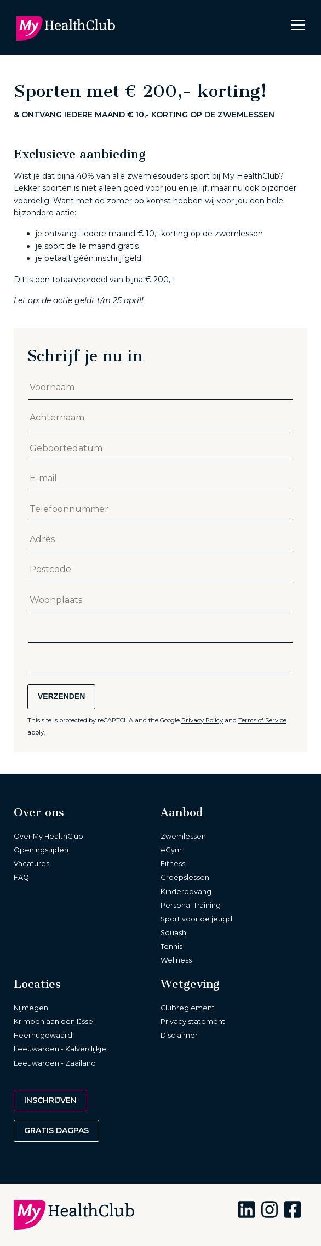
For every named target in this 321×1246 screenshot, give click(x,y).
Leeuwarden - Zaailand (55, 1063)
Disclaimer (179, 1035)
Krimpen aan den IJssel (54, 1021)
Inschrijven (50, 1100)
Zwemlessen (183, 836)
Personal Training (190, 905)
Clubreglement (187, 1008)
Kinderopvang (185, 891)
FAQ (21, 877)
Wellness (176, 960)
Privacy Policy (202, 720)
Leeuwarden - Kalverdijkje (60, 1049)
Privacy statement (192, 1021)
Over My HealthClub (48, 836)
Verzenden (61, 696)
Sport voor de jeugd (196, 919)
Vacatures (31, 864)
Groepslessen (184, 877)
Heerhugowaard (43, 1035)
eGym (171, 850)
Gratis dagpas (56, 1130)
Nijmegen (31, 1008)
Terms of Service (262, 720)
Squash (173, 933)
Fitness (172, 864)
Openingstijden (41, 850)
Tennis (171, 946)
